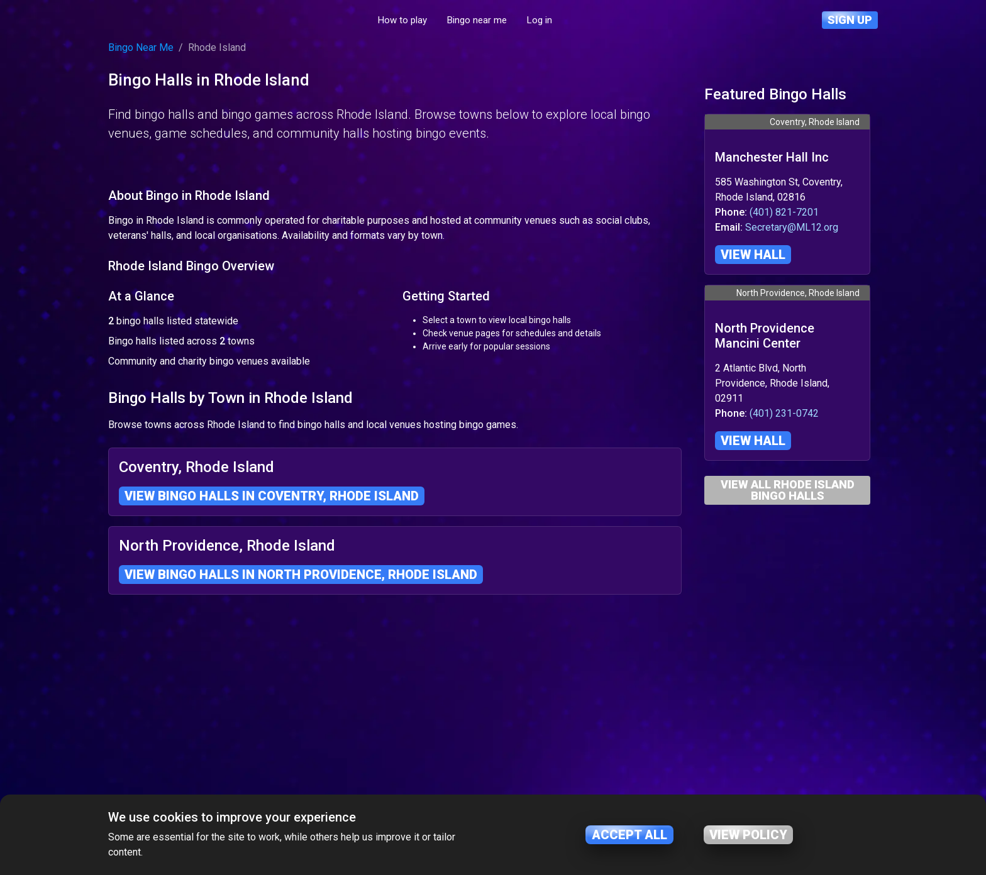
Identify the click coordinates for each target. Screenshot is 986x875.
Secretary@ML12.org (791, 227)
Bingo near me (536, 20)
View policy (748, 834)
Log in (598, 20)
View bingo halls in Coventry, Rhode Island (272, 682)
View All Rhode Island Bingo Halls (788, 490)
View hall (753, 254)
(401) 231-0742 (784, 413)
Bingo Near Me (141, 47)
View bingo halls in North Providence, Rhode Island (301, 761)
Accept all (629, 834)
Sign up (850, 19)
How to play (461, 20)
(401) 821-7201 (784, 212)
